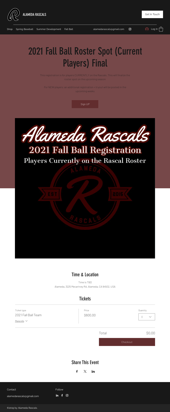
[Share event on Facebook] (77, 371)
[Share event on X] (85, 371)
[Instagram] (130, 29)
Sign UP (85, 104)
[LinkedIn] (57, 395)
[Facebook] (62, 395)
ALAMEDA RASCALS (34, 14)
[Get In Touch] (152, 14)
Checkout (126, 341)
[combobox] (146, 316)
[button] (161, 29)
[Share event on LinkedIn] (93, 371)
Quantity (142, 310)
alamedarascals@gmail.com (108, 29)
